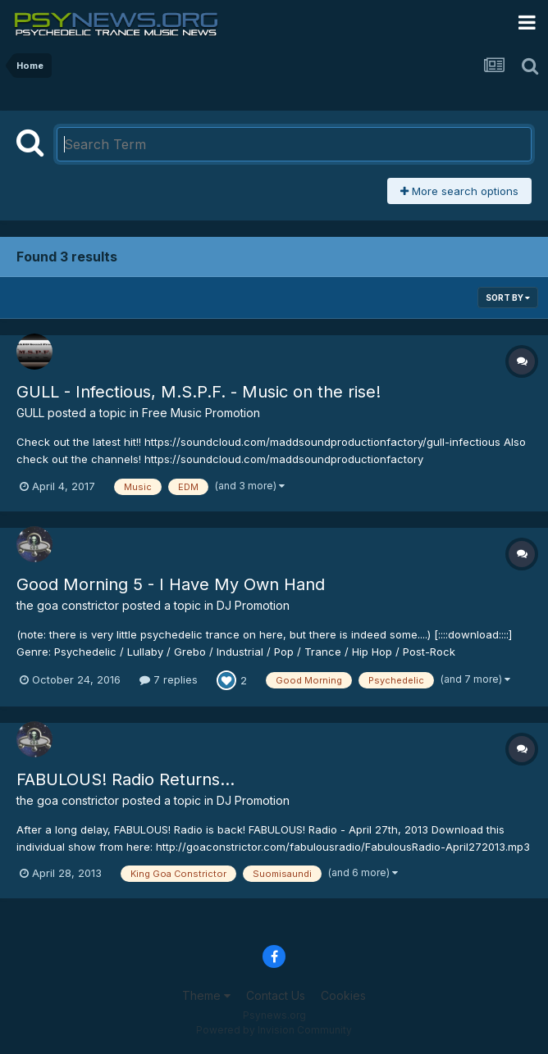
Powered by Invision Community (274, 1030)
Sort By (508, 297)
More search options (459, 191)
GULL (30, 413)
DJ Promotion (253, 605)
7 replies (168, 679)
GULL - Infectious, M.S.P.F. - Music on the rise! (198, 392)
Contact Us (275, 995)
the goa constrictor (67, 605)
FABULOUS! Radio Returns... (125, 779)
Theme (206, 995)
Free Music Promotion (201, 413)
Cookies (343, 995)
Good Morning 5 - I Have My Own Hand (170, 584)
